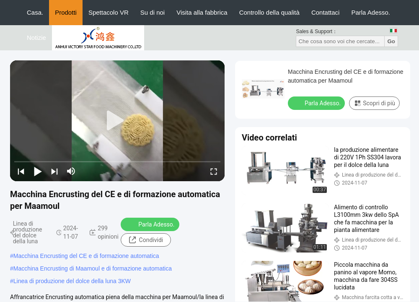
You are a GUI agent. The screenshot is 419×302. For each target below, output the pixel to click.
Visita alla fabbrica (201, 12)
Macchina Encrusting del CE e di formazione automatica (86, 256)
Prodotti (66, 12)
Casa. (35, 12)
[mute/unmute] (71, 171)
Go (391, 41)
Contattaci (325, 12)
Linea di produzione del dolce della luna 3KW (72, 281)
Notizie (36, 37)
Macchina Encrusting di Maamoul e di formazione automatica (92, 268)
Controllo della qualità (269, 12)
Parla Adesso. (370, 12)
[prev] (21, 171)
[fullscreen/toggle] (213, 171)
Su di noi (152, 12)
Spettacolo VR (108, 12)
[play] (117, 120)
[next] (54, 171)
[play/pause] (37, 171)
